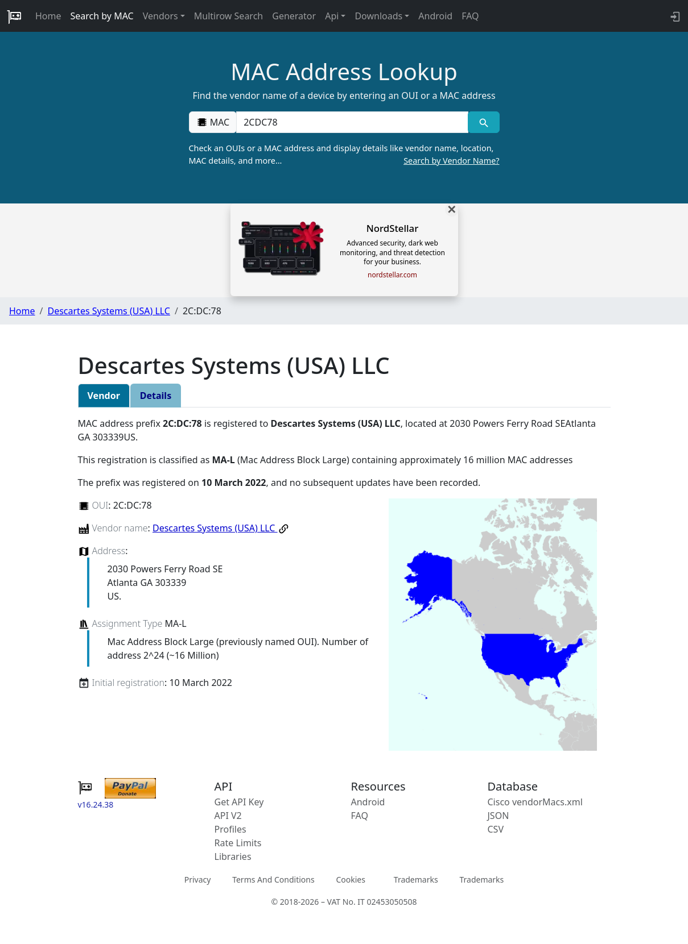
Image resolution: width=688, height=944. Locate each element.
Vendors (160, 16)
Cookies (350, 879)
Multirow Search (228, 16)
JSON (498, 815)
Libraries (233, 856)
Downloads (378, 16)
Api (332, 16)
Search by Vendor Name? (451, 160)
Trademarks (416, 879)
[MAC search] (483, 122)
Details (155, 395)
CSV (496, 829)
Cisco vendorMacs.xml (535, 802)
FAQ (470, 16)
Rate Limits (238, 843)
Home (48, 16)
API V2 (228, 815)
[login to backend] (674, 16)
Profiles (230, 829)
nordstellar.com (392, 275)
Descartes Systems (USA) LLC (108, 311)
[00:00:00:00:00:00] (352, 122)
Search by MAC (102, 16)
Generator (294, 16)
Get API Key (239, 802)
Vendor (104, 395)
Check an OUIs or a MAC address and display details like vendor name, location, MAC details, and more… (344, 155)
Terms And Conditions (273, 879)
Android (435, 16)
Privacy (197, 879)
